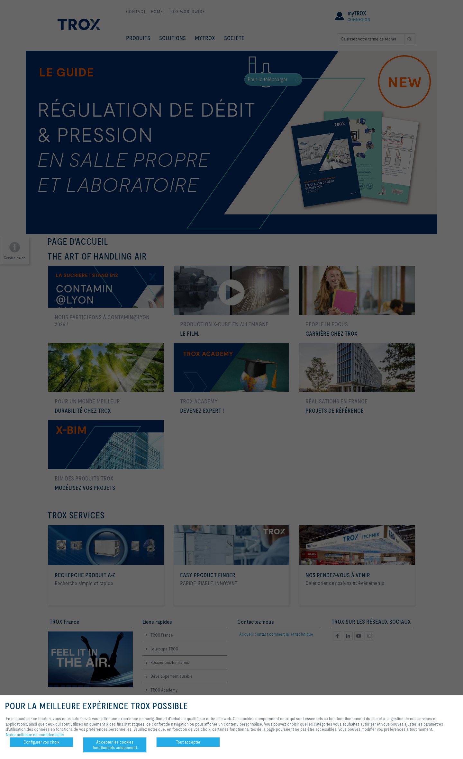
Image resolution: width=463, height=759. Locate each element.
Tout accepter (188, 742)
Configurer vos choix (41, 742)
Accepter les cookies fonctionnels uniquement (115, 744)
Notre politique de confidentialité (35, 734)
